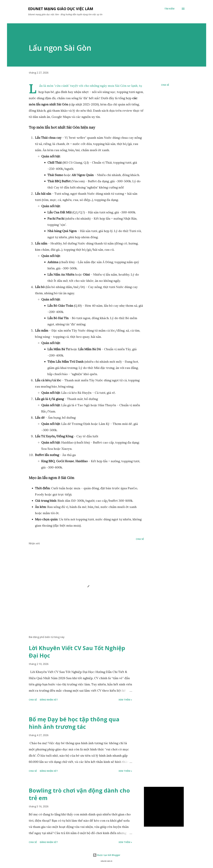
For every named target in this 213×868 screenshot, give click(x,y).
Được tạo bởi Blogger (106, 855)
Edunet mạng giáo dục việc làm (60, 8)
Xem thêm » (125, 699)
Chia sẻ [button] (165, 84)
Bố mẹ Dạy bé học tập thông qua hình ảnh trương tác (74, 723)
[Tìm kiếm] (169, 9)
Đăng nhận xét (49, 699)
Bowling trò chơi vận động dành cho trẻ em (79, 794)
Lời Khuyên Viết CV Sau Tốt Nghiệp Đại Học (77, 651)
